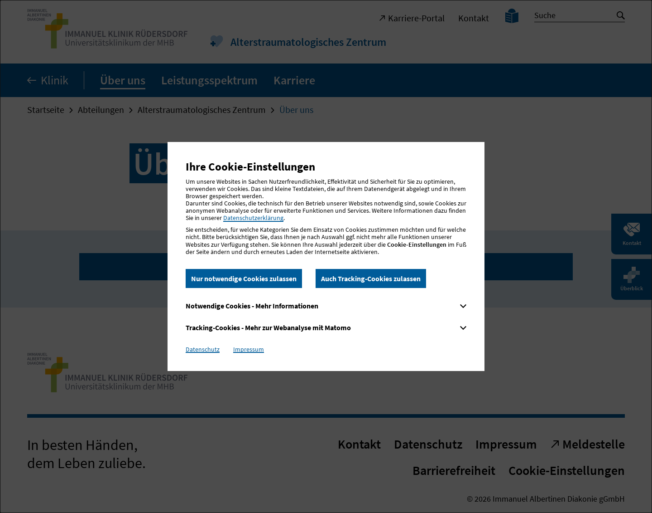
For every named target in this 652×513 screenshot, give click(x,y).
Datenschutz (203, 349)
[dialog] (326, 256)
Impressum (248, 349)
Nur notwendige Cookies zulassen (244, 278)
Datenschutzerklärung (253, 218)
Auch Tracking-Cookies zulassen (371, 278)
